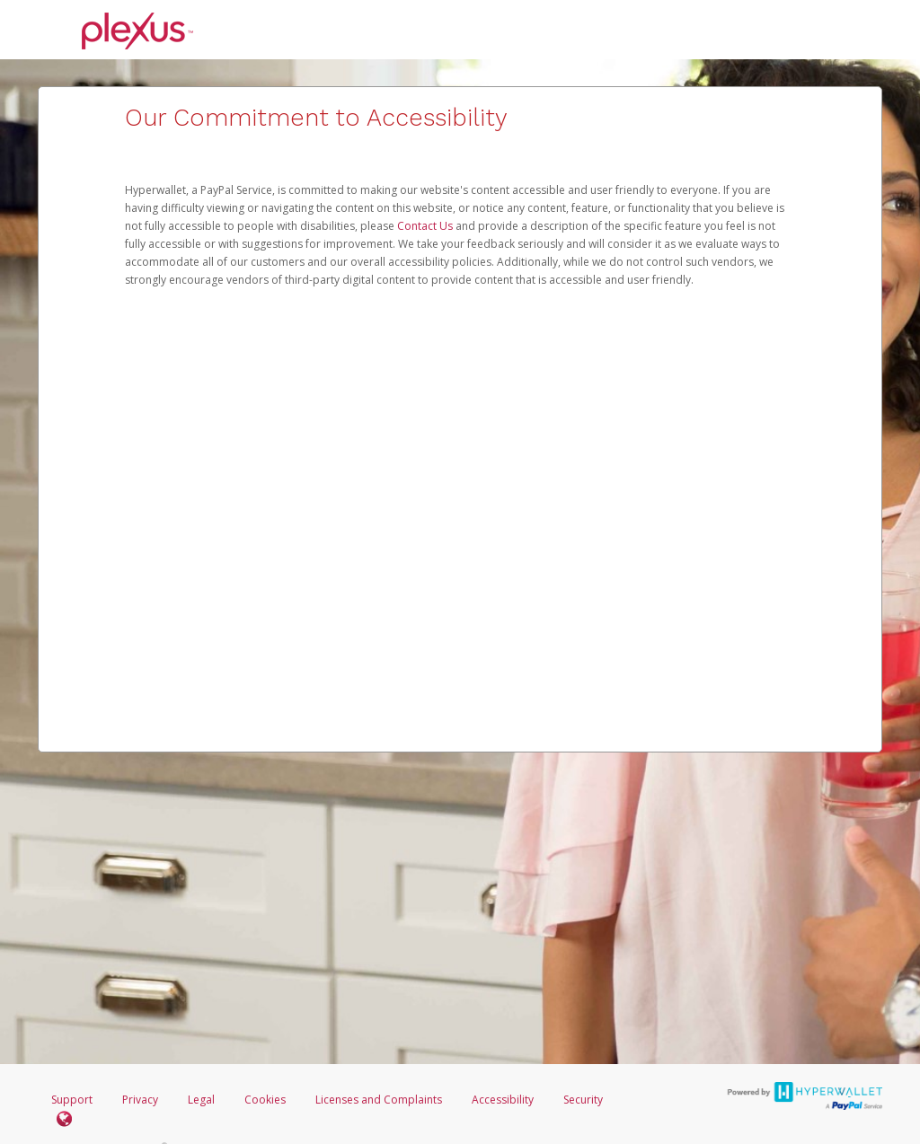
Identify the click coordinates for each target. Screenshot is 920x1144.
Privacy (140, 1099)
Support (72, 1099)
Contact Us (426, 225)
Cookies (265, 1099)
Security (583, 1099)
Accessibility (503, 1099)
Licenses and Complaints (380, 1099)
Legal (201, 1099)
